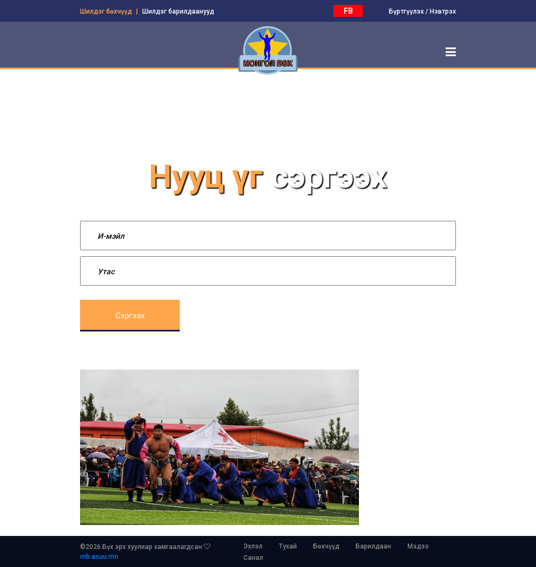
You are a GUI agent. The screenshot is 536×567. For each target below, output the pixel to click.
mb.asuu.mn (99, 556)
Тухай (288, 546)
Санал (253, 558)
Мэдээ (418, 546)
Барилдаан (373, 546)
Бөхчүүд (326, 546)
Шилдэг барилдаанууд (178, 11)
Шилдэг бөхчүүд (106, 11)
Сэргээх (130, 315)
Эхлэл (253, 546)
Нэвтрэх (443, 11)
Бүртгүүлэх (406, 11)
